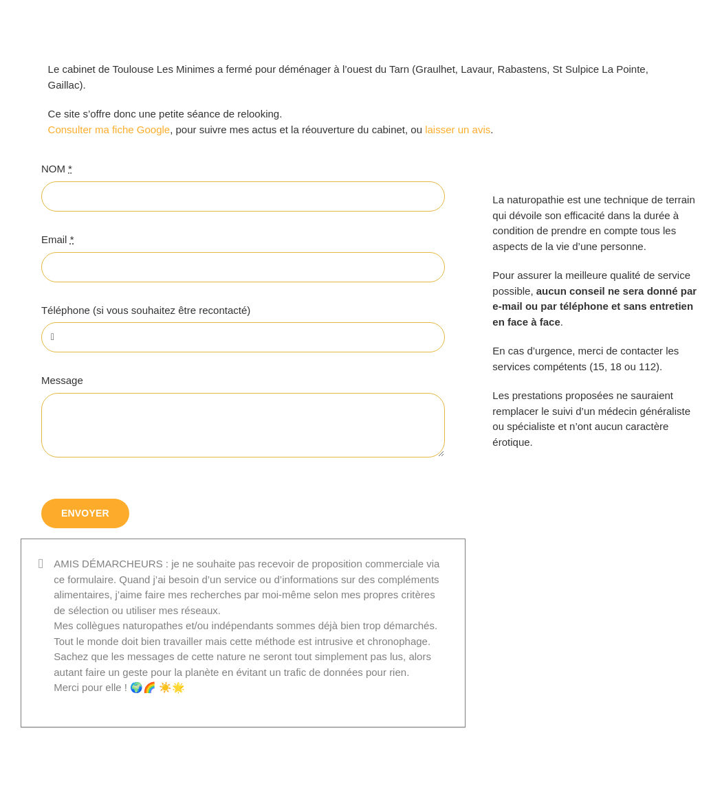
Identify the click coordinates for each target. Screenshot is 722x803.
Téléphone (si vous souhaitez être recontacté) (145, 310)
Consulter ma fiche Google (109, 129)
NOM (56, 168)
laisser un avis (457, 129)
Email (57, 239)
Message (62, 380)
